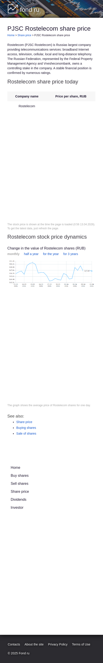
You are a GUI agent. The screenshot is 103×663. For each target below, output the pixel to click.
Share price (24, 422)
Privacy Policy (58, 644)
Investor (17, 507)
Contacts (14, 644)
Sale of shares (26, 433)
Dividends (18, 499)
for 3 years (70, 254)
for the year (51, 254)
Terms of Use (81, 644)
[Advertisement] (51, 166)
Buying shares (26, 427)
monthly (13, 254)
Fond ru (24, 653)
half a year (31, 254)
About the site (34, 644)
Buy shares (20, 475)
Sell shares (19, 483)
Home (15, 467)
